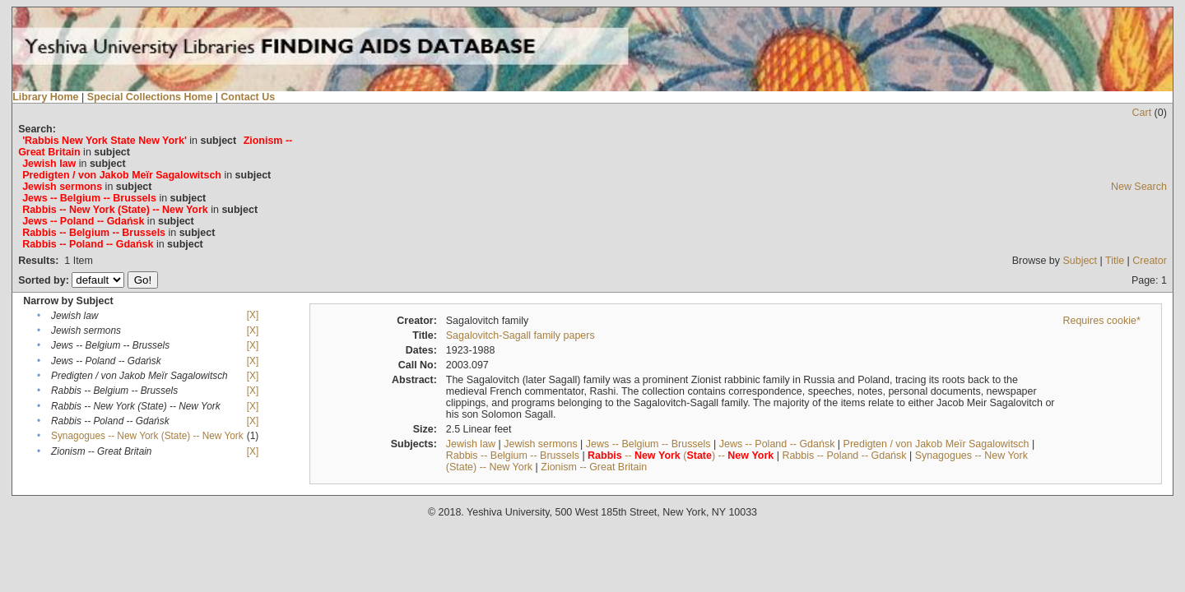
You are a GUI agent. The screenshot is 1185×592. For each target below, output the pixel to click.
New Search (1139, 186)
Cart (1142, 112)
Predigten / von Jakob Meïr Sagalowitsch (936, 444)
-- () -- (681, 455)
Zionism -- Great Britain (594, 467)
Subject (1079, 260)
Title (1114, 260)
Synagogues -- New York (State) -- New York (147, 436)
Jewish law (470, 444)
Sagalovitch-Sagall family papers (520, 335)
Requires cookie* (1102, 320)
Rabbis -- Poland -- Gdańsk (844, 455)
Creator (1149, 260)
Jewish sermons (540, 444)
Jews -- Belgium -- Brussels (648, 444)
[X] (252, 315)
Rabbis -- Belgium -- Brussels (512, 455)
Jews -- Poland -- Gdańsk (777, 444)
